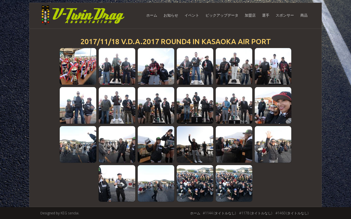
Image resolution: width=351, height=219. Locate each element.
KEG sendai (69, 213)
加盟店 (250, 15)
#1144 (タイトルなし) (219, 213)
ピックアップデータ (221, 15)
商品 (304, 15)
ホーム (151, 15)
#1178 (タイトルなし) (255, 213)
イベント (192, 15)
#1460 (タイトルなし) (291, 213)
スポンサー (285, 15)
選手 (265, 15)
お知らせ (171, 15)
